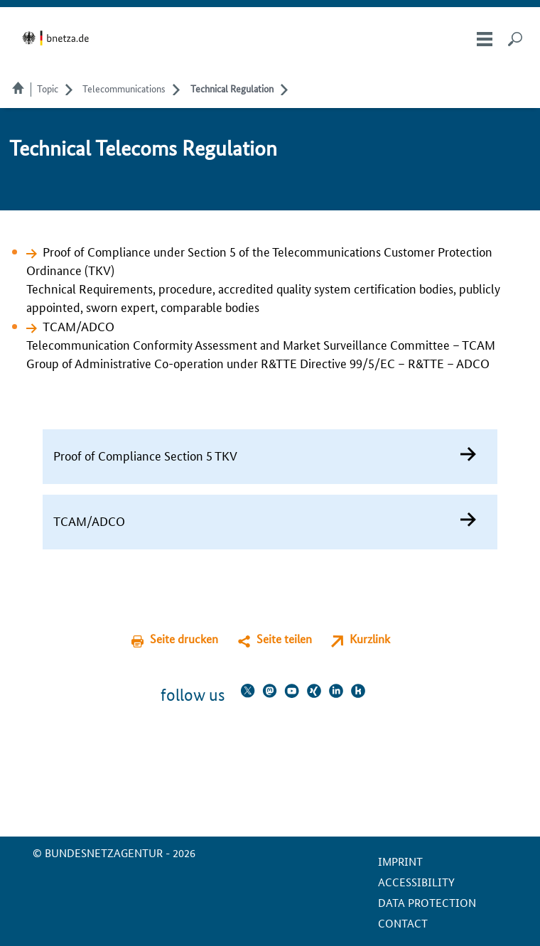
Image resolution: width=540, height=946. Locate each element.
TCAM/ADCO (78, 325)
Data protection (427, 902)
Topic (47, 88)
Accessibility (416, 881)
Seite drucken (184, 638)
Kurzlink (370, 638)
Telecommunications (124, 88)
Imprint (400, 861)
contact (403, 922)
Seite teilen (284, 638)
